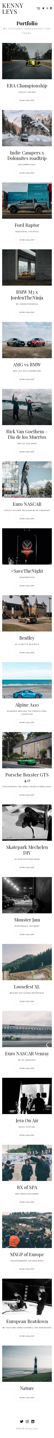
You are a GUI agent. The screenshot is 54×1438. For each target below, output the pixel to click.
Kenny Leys (12, 8)
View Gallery (27, 100)
